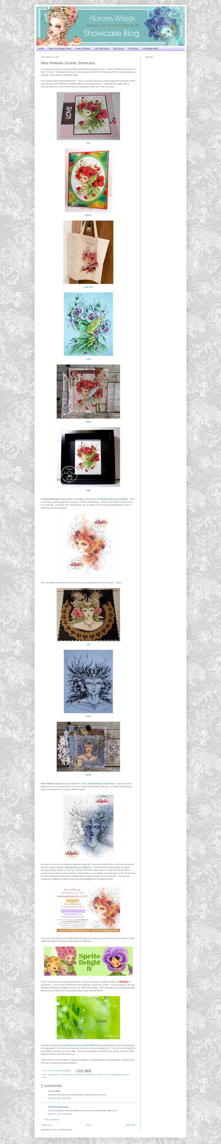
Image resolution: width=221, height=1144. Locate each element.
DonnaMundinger (56, 1107)
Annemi (51, 1091)
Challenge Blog (150, 48)
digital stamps (91, 1074)
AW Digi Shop (102, 48)
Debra (88, 215)
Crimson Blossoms (66, 1074)
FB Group (133, 48)
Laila (88, 359)
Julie (88, 490)
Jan (88, 143)
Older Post (130, 1125)
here (74, 1051)
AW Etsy (124, 499)
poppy (44, 1077)
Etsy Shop (119, 48)
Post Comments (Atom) (62, 1130)
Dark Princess (80, 1074)
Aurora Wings (53, 1074)
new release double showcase (117, 1074)
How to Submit (83, 48)
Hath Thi (88, 287)
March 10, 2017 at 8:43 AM (59, 1098)
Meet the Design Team (60, 48)
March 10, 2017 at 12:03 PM (60, 1114)
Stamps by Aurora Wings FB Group (81, 1045)
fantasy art (101, 1074)
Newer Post (46, 1125)
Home (41, 48)
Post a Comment (52, 1120)
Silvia (88, 422)
